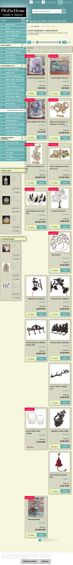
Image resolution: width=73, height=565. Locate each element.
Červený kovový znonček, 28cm (58, 476)
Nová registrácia (51, 2)
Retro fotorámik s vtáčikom (14, 265)
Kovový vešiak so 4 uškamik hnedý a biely (35, 344)
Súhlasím (45, 561)
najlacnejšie (40, 48)
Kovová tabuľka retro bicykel (36, 122)
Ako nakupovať (42, 21)
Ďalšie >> (54, 540)
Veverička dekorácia (13, 246)
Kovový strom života (59, 211)
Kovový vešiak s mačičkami (59, 342)
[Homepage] (27, 20)
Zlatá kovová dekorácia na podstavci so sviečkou (58, 123)
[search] (63, 11)
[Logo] (13, 12)
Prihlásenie (37, 2)
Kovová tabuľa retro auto (59, 78)
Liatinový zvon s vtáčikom (60, 299)
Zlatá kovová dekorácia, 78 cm (35, 168)
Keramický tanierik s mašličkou (14, 218)
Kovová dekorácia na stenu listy (35, 212)
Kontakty (29, 26)
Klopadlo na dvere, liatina (59, 431)
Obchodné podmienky (54, 21)
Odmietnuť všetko (29, 561)
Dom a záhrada (34, 26)
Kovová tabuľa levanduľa (36, 78)
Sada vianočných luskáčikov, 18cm (14, 286)
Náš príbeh (34, 21)
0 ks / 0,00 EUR (67, 2)
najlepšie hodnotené (66, 49)
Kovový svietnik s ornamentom (14, 178)
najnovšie (58, 48)
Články (64, 21)
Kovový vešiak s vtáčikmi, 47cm (58, 388)
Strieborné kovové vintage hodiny (15, 199)
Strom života (56, 255)
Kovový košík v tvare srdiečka (33, 432)
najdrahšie (49, 48)
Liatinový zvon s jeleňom (36, 299)
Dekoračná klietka (34, 519)
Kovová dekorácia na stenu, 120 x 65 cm (59, 168)
